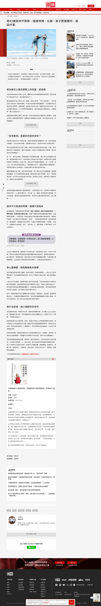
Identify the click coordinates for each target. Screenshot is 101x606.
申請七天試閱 (33, 591)
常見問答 (43, 587)
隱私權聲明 (78, 603)
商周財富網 (21, 587)
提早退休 (21, 510)
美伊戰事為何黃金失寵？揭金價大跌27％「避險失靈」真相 (27, 473)
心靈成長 (15, 16)
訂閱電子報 (90, 584)
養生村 (35, 510)
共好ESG (9, 594)
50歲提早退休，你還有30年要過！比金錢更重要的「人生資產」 (29, 483)
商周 (8, 16)
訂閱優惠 (91, 6)
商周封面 (32, 582)
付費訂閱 (72, 563)
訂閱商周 (43, 582)
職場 (11, 16)
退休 (9, 510)
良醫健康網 (21, 589)
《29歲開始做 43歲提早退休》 (30, 354)
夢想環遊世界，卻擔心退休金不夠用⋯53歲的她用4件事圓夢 (28, 486)
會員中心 (43, 594)
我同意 (71, 602)
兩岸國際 (32, 585)
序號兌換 (43, 596)
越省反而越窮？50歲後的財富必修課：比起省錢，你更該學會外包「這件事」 (31, 478)
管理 (8, 589)
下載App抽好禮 (80, 584)
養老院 (28, 510)
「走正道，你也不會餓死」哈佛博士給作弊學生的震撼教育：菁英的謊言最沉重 (80, 101)
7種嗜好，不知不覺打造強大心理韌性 (78, 118)
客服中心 (43, 585)
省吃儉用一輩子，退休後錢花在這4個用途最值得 (24, 490)
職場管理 (32, 589)
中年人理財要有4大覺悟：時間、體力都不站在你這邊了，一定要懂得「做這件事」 (31, 495)
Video (42, 9)
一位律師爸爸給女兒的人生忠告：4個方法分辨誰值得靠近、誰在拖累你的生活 (80, 95)
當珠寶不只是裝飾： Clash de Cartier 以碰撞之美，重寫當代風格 (85, 37)
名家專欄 (20, 582)
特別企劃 (20, 585)
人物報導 (32, 587)
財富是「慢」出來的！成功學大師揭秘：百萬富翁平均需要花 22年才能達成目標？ (84, 56)
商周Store (74, 9)
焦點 (8, 582)
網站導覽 (85, 603)
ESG (50, 9)
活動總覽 (43, 589)
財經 (8, 587)
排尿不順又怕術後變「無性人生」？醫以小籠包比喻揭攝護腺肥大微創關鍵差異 (84, 46)
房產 (14, 510)
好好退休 (9, 65)
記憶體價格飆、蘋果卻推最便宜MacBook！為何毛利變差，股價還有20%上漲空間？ (85, 74)
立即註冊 (59, 563)
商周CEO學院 (82, 9)
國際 (8, 585)
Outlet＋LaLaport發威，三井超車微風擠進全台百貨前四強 (84, 65)
